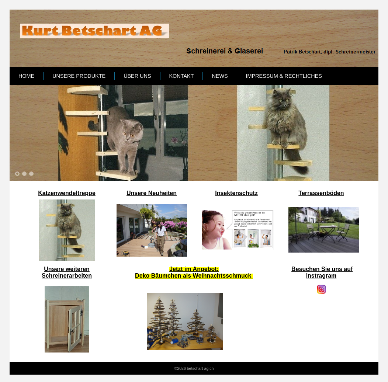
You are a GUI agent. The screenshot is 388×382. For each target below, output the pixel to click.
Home (26, 76)
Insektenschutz (236, 193)
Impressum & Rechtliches (284, 76)
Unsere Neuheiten (152, 193)
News (220, 76)
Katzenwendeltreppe (67, 193)
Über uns (137, 76)
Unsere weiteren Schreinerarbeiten (67, 272)
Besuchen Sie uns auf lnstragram (322, 272)
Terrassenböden (321, 193)
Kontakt (181, 76)
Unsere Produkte (78, 76)
